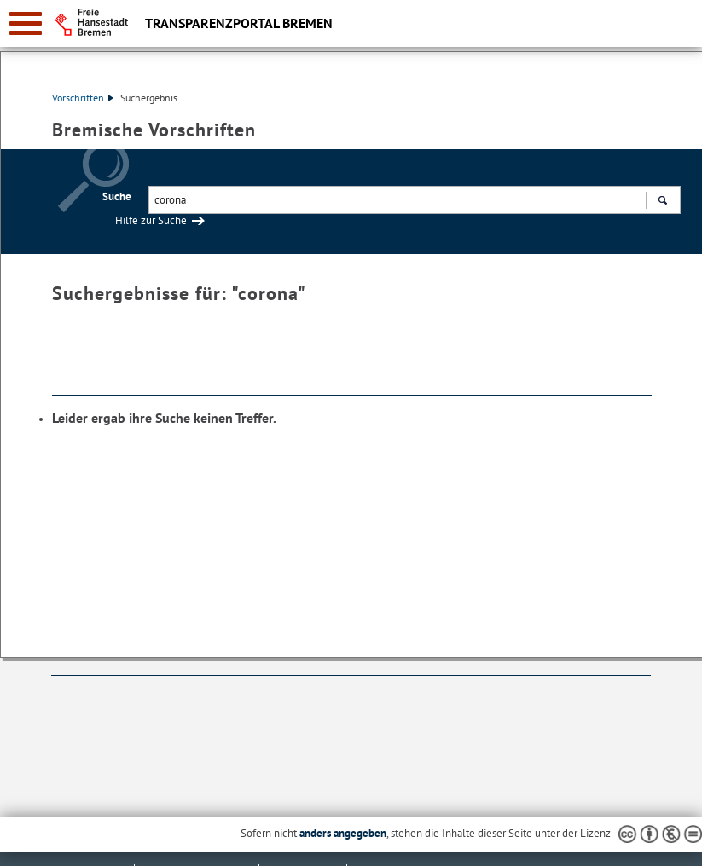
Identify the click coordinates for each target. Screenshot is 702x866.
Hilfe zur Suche (151, 220)
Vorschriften (82, 97)
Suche (116, 196)
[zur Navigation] (25, 23)
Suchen (662, 202)
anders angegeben (342, 833)
